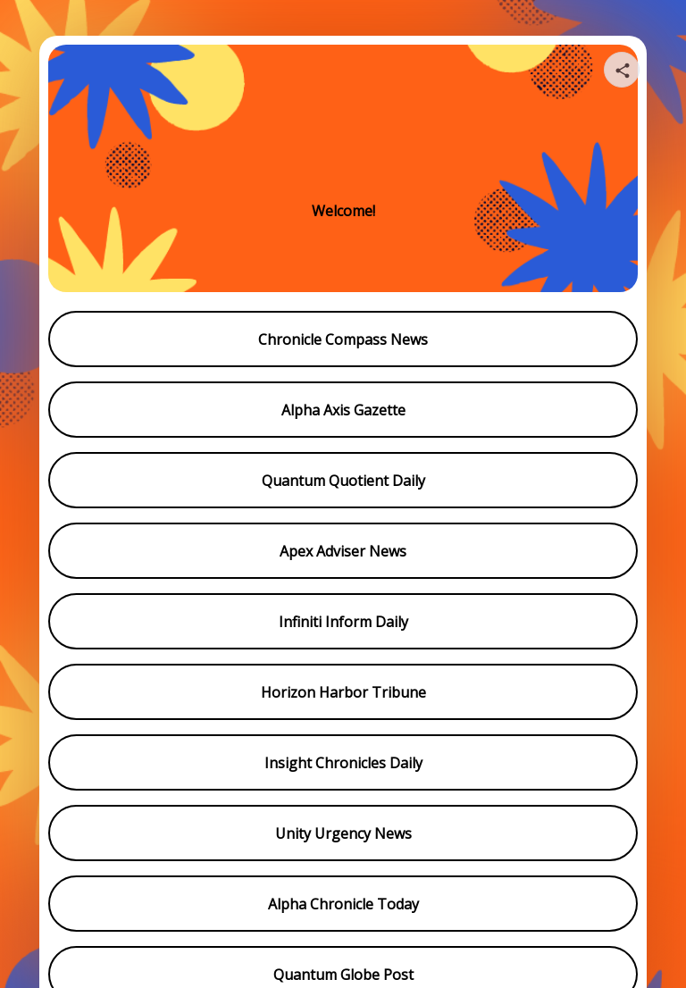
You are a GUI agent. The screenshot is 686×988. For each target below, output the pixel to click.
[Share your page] (622, 70)
